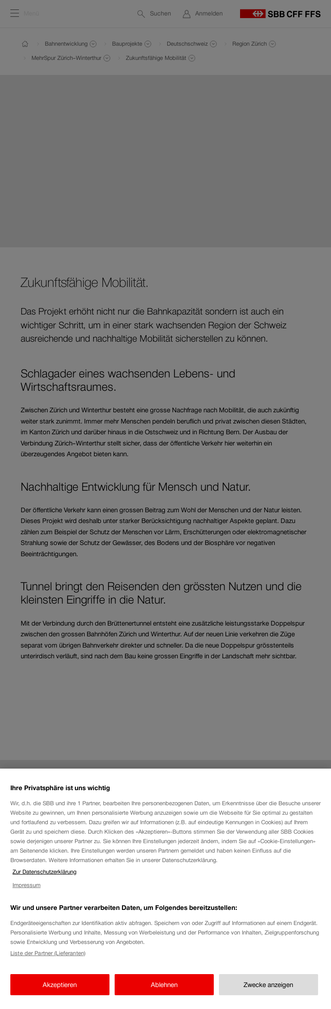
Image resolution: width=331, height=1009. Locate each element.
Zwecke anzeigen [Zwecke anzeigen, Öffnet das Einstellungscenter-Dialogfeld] (268, 991)
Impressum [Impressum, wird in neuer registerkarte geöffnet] (26, 892)
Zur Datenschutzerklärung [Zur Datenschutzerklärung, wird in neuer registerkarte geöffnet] (44, 879)
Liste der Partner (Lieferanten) (47, 960)
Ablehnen (164, 991)
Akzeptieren (60, 991)
